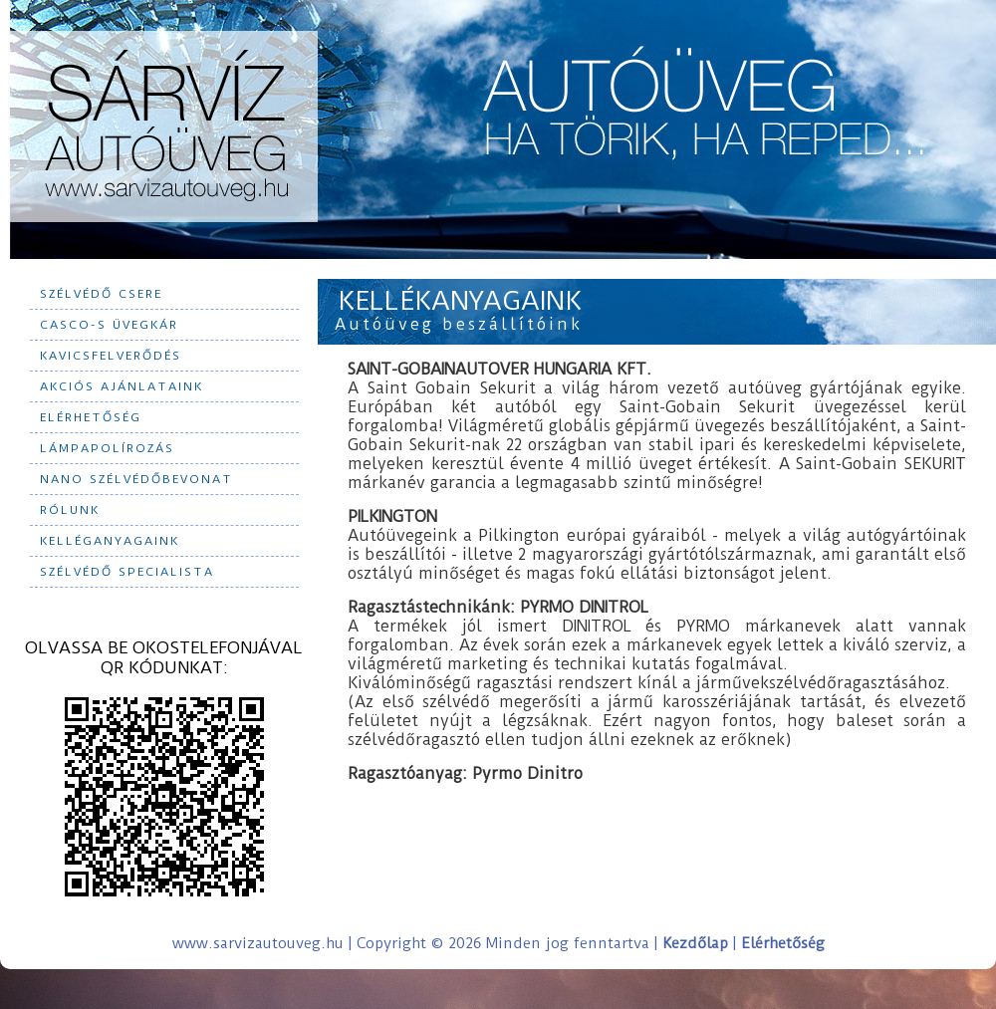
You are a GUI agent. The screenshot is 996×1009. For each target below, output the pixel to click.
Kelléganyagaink (109, 541)
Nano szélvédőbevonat (136, 479)
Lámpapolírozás (107, 448)
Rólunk (70, 510)
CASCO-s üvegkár (109, 325)
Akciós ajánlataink (121, 386)
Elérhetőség (90, 417)
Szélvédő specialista (127, 572)
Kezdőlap (695, 943)
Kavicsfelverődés (110, 356)
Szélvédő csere (101, 294)
